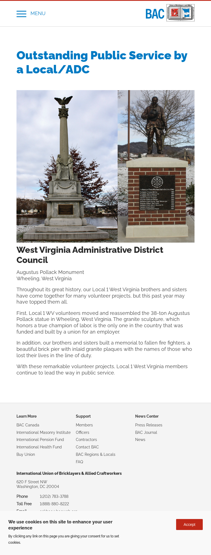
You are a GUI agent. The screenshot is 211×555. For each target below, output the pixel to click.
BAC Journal (146, 432)
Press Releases (148, 425)
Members (84, 425)
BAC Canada (27, 425)
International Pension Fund (40, 439)
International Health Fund (39, 447)
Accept (189, 524)
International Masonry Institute (43, 432)
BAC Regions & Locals (95, 454)
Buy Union (25, 454)
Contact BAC (87, 447)
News (140, 439)
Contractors (86, 439)
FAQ (79, 462)
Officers (82, 432)
